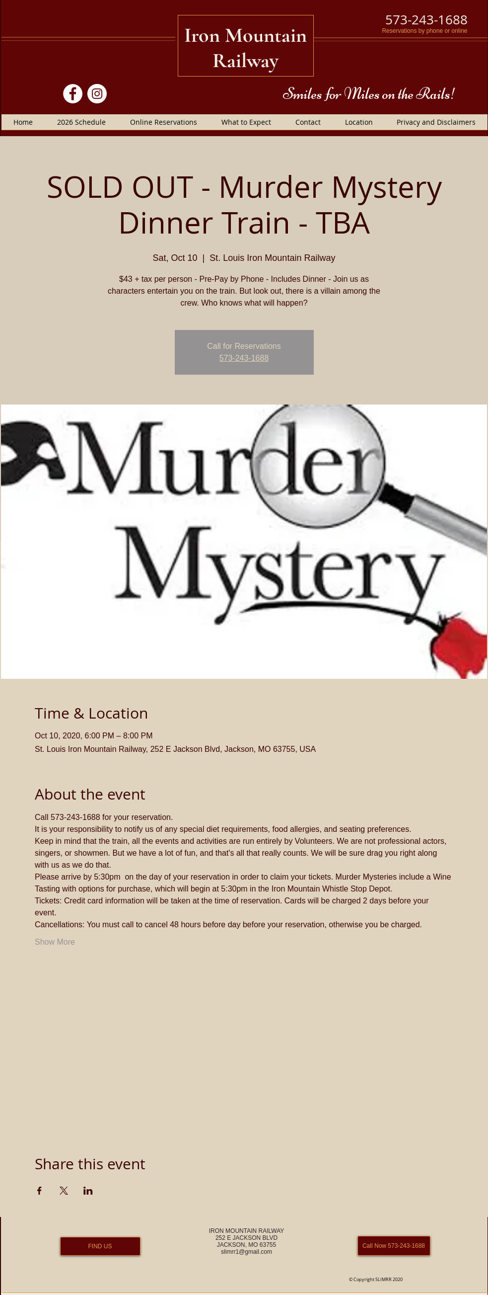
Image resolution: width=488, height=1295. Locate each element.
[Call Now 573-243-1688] (393, 1246)
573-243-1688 (244, 358)
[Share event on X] (64, 1191)
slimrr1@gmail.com (246, 1251)
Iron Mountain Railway (245, 47)
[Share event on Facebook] (39, 1191)
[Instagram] (97, 93)
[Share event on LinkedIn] (88, 1191)
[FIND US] (100, 1246)
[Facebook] (72, 93)
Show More (55, 942)
